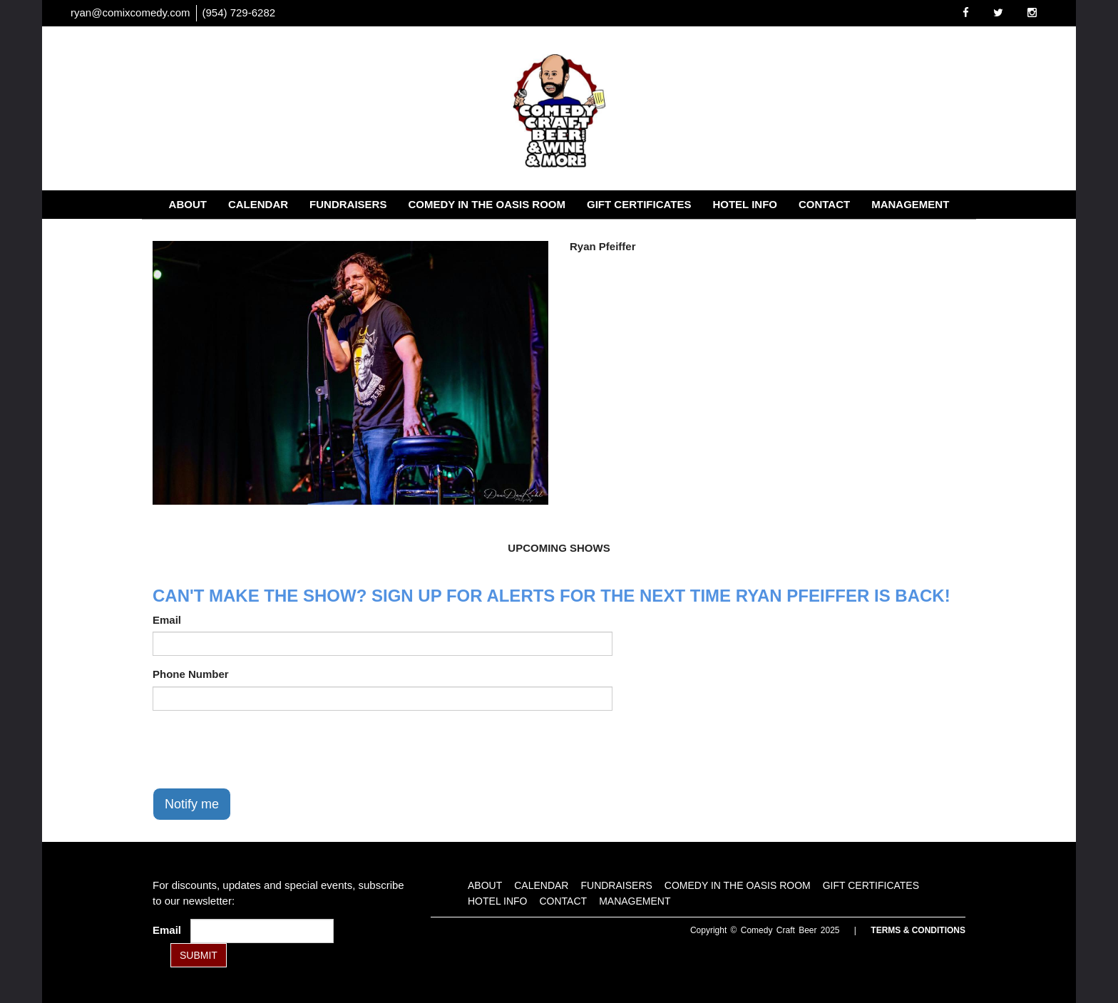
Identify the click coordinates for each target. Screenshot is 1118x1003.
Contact (824, 204)
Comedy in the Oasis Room (486, 204)
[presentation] (261, 749)
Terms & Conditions (918, 930)
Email (167, 620)
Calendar (258, 204)
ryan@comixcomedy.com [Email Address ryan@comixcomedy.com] (130, 12)
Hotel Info (744, 204)
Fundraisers (347, 204)
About (188, 204)
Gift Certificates (639, 204)
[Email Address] (262, 931)
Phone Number (191, 674)
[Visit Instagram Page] (1032, 12)
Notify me (192, 804)
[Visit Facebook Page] (966, 12)
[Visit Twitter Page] (998, 12)
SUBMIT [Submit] (198, 955)
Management (910, 204)
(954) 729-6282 (239, 12)
